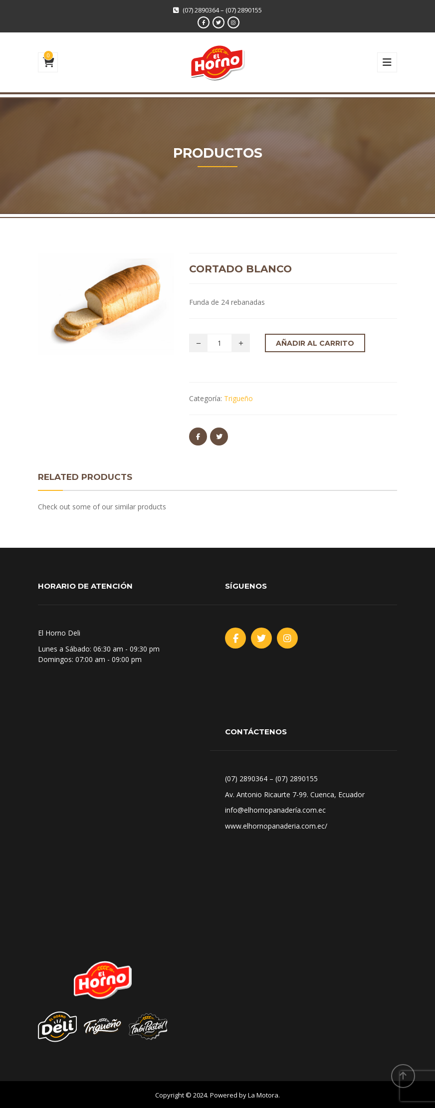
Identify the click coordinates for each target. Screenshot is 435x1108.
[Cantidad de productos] (219, 343)
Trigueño (238, 398)
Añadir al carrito (315, 343)
